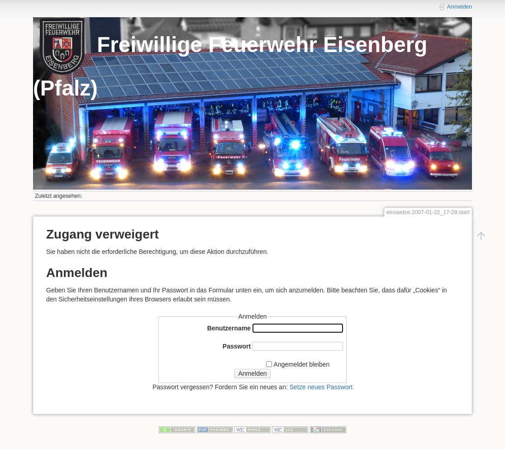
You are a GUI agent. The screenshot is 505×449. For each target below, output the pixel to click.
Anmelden (252, 373)
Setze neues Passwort (321, 387)
